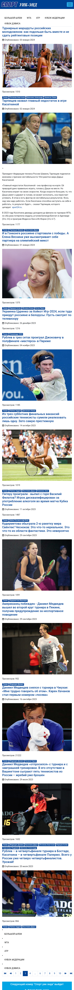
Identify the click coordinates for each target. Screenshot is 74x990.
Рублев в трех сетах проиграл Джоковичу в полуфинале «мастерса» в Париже (33, 339)
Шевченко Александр (35, 97)
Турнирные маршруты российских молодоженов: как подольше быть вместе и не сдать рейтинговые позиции (35, 31)
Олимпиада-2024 (16, 334)
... (35, 973)
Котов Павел (40, 308)
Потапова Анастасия (17, 97)
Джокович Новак (29, 411)
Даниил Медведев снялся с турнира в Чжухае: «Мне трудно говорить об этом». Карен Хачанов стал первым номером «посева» (36, 691)
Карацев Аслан (15, 308)
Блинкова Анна (42, 491)
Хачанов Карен (30, 761)
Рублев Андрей (15, 411)
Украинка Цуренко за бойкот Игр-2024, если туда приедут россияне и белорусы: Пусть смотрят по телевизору (37, 315)
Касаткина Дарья (32, 230)
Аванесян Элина (51, 97)
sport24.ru (17, 207)
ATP (38, 18)
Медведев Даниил (16, 684)
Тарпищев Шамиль (17, 230)
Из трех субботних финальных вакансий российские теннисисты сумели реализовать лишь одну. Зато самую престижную (34, 417)
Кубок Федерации (55, 18)
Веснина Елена (28, 308)
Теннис (5, 97)
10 (60, 973)
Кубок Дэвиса (12, 23)
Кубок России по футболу (19, 520)
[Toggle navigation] (70, 4)
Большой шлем (13, 18)
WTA (29, 18)
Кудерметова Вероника (18, 600)
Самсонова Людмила (10, 848)
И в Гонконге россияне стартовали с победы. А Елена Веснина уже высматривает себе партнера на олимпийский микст (35, 237)
